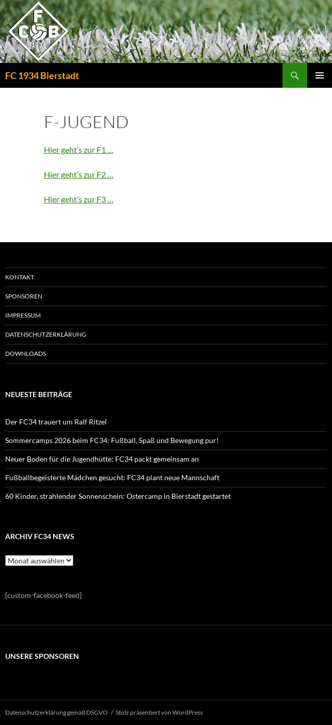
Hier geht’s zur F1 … (79, 149)
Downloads (25, 353)
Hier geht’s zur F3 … (79, 199)
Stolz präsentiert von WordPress (159, 712)
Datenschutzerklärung (45, 334)
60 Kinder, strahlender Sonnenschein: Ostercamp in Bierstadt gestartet (118, 496)
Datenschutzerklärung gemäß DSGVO (56, 712)
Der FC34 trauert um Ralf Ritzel (56, 421)
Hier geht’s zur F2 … (79, 174)
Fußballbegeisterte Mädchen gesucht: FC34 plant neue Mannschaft (112, 477)
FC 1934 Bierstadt (42, 75)
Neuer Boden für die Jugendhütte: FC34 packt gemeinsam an (102, 458)
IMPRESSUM (23, 315)
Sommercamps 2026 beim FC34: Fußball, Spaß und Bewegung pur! (112, 440)
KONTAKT (19, 277)
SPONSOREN (23, 296)
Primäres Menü (319, 75)
